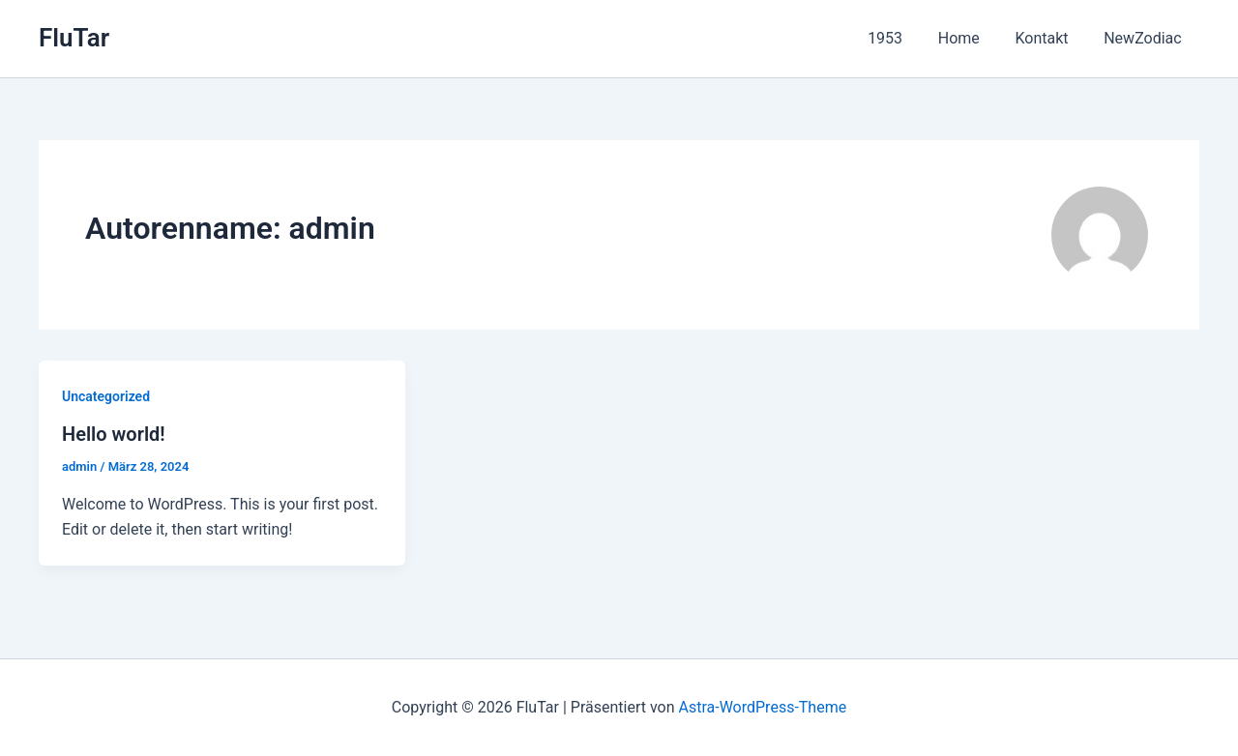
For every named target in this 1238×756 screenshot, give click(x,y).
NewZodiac (1145, 38)
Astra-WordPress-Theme (762, 707)
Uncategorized (106, 396)
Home (969, 38)
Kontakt (1048, 38)
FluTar (74, 37)
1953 (900, 38)
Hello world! (113, 434)
